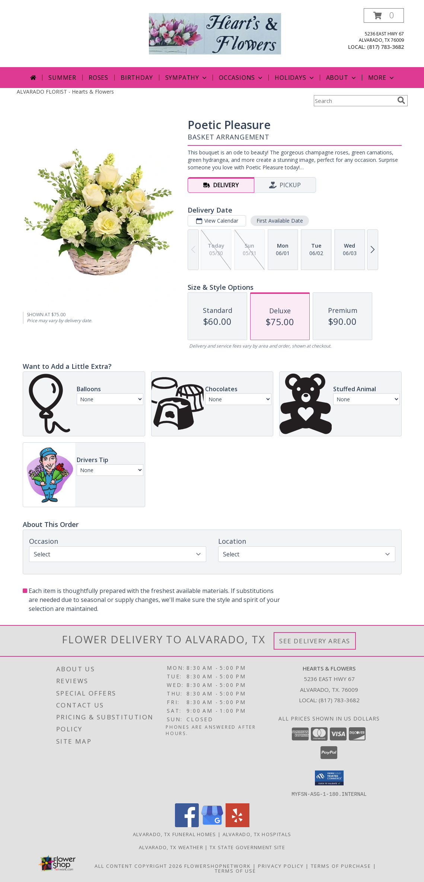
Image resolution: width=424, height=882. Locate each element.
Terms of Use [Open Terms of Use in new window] (235, 870)
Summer (62, 77)
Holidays (295, 77)
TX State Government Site (247, 847)
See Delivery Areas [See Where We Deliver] (314, 641)
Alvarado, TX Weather (171, 847)
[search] (401, 100)
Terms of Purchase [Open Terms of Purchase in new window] (341, 865)
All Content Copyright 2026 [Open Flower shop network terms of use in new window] (138, 865)
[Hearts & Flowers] (215, 33)
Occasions (241, 77)
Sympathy (186, 77)
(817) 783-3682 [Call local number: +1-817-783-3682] (385, 46)
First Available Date (279, 220)
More (381, 77)
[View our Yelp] (237, 824)
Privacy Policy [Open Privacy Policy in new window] (281, 865)
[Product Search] (354, 100)
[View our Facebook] (187, 824)
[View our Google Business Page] (212, 824)
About (341, 77)
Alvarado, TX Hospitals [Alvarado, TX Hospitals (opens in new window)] (257, 834)
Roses (98, 77)
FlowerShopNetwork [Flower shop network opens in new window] (217, 865)
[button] (384, 15)
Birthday (137, 77)
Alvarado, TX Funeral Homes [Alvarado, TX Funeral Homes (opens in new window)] (174, 834)
